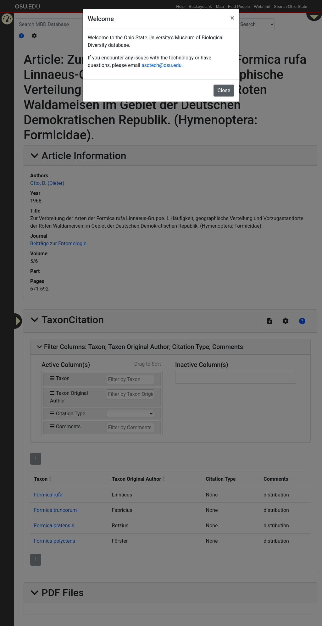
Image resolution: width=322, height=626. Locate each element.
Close (224, 90)
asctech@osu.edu (161, 65)
